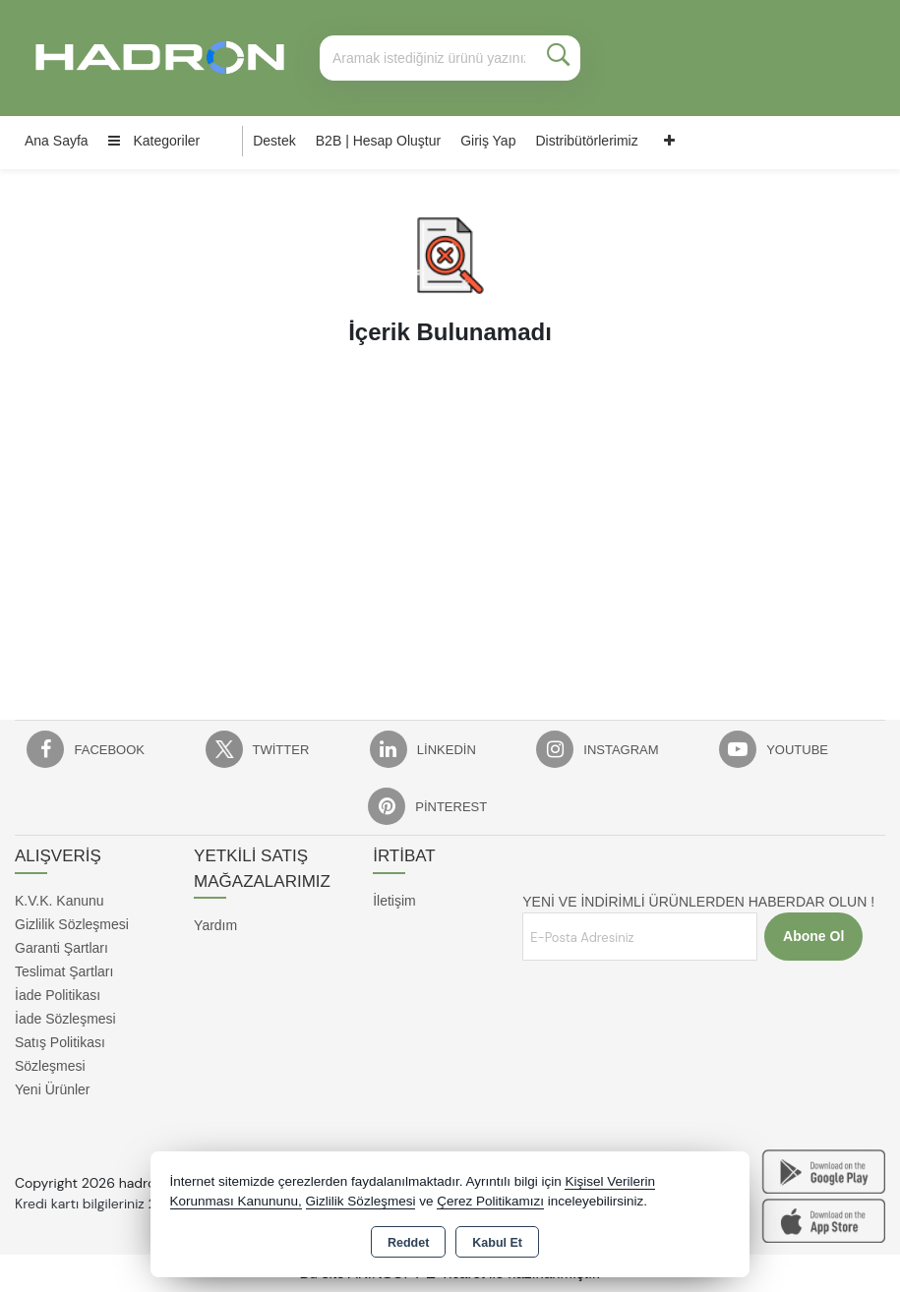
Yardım (215, 925)
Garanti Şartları (61, 948)
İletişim (394, 901)
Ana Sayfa (57, 140)
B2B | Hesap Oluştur (378, 140)
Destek (274, 140)
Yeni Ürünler (52, 1089)
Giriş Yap (487, 140)
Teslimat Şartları (64, 971)
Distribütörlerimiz (586, 140)
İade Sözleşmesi (65, 1019)
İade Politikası (57, 995)
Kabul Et (497, 1243)
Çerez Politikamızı (490, 1201)
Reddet (408, 1243)
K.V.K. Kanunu (59, 901)
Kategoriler (154, 140)
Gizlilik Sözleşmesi (72, 924)
